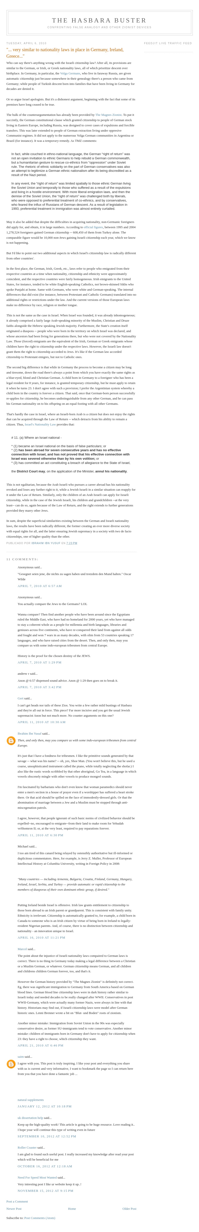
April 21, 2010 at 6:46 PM (41, 1045)
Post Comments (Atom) (39, 1218)
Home (72, 1209)
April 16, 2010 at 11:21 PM (42, 937)
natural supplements (31, 1100)
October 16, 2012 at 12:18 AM (45, 1166)
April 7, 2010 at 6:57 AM (40, 586)
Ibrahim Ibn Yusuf (30, 733)
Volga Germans (70, 73)
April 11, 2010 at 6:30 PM (41, 835)
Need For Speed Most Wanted (37, 1177)
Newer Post (14, 1209)
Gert (21, 698)
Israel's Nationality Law (40, 424)
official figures (93, 227)
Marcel (22, 949)
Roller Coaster (27, 1147)
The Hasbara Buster (99, 20)
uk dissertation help (30, 1118)
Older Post (129, 1209)
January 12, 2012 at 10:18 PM (45, 1106)
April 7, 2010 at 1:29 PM (40, 662)
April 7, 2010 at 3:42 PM (40, 687)
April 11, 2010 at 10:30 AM (42, 722)
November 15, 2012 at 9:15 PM (46, 1191)
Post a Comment (17, 1201)
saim (21, 1056)
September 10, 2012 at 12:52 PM (47, 1136)
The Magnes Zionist (108, 115)
